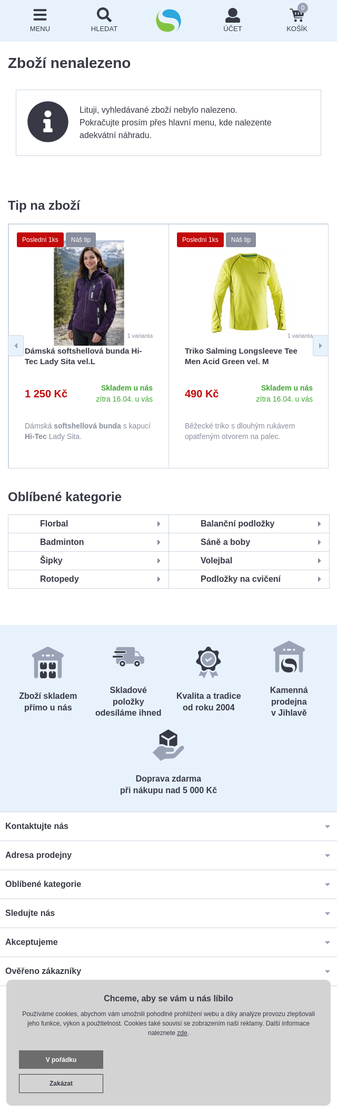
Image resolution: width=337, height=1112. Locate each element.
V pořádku (61, 1060)
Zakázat (61, 1083)
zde (182, 1033)
